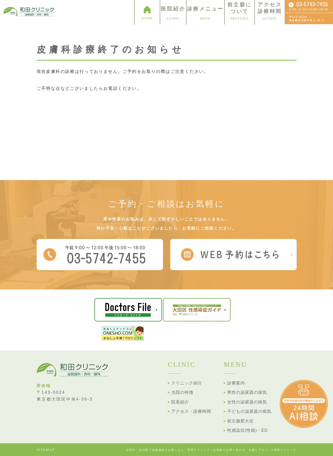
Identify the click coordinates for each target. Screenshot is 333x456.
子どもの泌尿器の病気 (249, 411)
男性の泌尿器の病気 (247, 392)
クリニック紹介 (186, 383)
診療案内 (236, 383)
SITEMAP (46, 450)
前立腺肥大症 (240, 421)
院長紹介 (180, 402)
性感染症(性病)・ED (247, 430)
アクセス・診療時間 (191, 411)
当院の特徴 (182, 392)
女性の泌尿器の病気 (247, 402)
